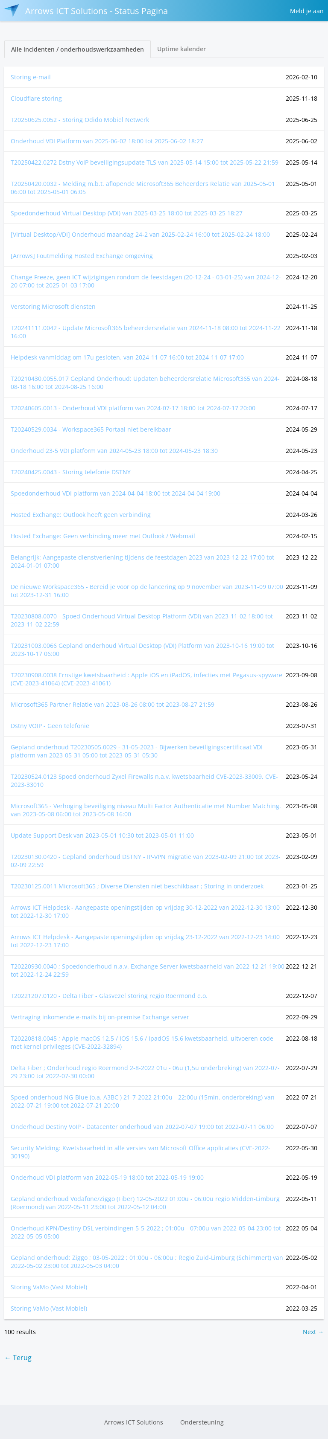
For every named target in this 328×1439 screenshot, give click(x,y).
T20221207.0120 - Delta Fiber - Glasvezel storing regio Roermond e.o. (109, 996)
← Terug (18, 1357)
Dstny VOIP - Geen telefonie (50, 726)
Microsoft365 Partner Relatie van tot (112, 704)
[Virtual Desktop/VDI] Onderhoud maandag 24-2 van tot (140, 234)
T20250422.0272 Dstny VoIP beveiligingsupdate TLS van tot (144, 162)
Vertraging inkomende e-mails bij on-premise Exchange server (100, 1017)
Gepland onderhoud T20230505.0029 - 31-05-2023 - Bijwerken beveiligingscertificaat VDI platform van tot (137, 751)
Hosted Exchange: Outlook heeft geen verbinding (81, 515)
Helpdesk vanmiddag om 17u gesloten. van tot (127, 357)
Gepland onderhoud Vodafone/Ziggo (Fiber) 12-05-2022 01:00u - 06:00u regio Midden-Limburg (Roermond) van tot (145, 1203)
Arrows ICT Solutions (133, 1422)
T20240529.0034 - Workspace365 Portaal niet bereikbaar (91, 429)
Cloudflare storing (36, 98)
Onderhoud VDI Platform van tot (107, 141)
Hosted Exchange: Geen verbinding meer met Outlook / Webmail (103, 536)
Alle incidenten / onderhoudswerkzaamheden (77, 49)
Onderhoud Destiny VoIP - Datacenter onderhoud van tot (142, 1127)
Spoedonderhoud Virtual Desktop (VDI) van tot (127, 213)
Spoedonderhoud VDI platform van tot (115, 493)
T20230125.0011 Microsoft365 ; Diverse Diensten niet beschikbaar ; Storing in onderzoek (137, 886)
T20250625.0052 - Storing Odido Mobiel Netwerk (80, 120)
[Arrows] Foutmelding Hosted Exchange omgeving (82, 256)
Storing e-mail (31, 77)
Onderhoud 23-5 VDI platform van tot (114, 451)
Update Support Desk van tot (102, 835)
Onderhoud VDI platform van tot (107, 1177)
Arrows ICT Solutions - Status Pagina (86, 10)
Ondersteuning (202, 1422)
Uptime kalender (181, 49)
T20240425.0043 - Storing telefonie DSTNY (71, 472)
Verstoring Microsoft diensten (53, 306)
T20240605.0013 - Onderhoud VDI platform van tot (133, 408)
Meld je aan (307, 11)
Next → (313, 1332)
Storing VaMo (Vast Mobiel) (49, 1287)
